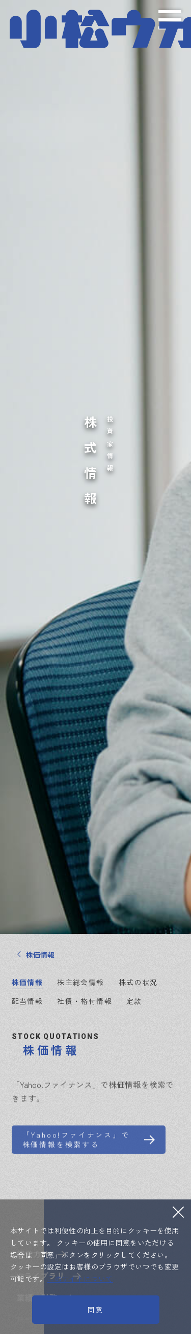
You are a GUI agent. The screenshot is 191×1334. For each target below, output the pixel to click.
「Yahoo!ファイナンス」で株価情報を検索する (76, 1146)
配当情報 (27, 1001)
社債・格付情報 (84, 1001)
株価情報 (27, 982)
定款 (134, 1001)
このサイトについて (80, 1279)
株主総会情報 (80, 982)
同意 (95, 1310)
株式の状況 (138, 982)
